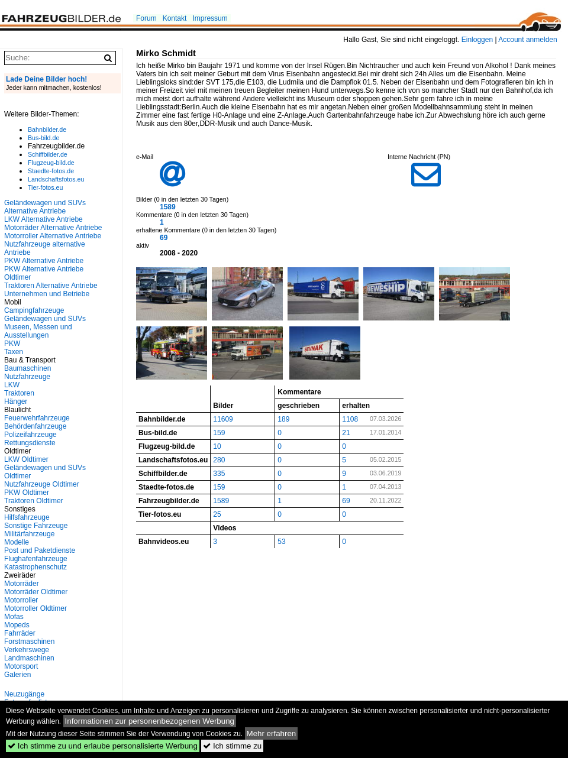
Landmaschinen (29, 658)
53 (281, 541)
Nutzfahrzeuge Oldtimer (41, 484)
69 (163, 238)
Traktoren (19, 393)
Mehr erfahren (271, 733)
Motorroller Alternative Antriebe (52, 236)
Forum (146, 18)
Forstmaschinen (29, 641)
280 (219, 460)
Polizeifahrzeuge (30, 434)
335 (219, 473)
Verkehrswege (26, 650)
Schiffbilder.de (47, 154)
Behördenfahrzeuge (35, 426)
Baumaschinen (27, 368)
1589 (168, 207)
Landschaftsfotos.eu (56, 179)
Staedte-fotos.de (51, 170)
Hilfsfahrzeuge (27, 517)
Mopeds (17, 625)
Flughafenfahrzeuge (35, 559)
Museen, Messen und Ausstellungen (38, 331)
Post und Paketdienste (39, 550)
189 (283, 419)
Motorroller (21, 600)
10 (217, 446)
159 (219, 433)
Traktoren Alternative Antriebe (51, 285)
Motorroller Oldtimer (35, 608)
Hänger (15, 401)
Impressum (209, 18)
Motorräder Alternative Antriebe (53, 227)
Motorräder (21, 583)
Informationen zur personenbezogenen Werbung (150, 721)
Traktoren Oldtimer (33, 501)
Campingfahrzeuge (34, 310)
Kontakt (175, 18)
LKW (12, 385)
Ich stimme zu (232, 745)
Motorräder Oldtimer (35, 592)
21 (346, 433)
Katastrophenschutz (35, 567)
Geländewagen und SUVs (45, 319)
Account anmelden (527, 39)
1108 (350, 419)
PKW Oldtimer (26, 492)
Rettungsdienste (30, 443)
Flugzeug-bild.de (51, 162)
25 (217, 514)
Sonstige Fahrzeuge (35, 525)
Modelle (16, 542)
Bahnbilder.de (47, 129)
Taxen (13, 352)
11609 (223, 419)
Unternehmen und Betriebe (46, 294)
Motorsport (21, 666)
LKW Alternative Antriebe (43, 219)
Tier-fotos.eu (45, 187)
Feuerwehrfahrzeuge (37, 418)
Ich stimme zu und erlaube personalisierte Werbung (103, 745)
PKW (12, 343)
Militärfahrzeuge (29, 534)
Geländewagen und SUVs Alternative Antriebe (45, 207)
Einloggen (477, 39)
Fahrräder (20, 633)
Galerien (17, 674)
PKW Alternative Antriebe (43, 261)
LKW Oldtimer (26, 459)
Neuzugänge (24, 694)
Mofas (14, 617)
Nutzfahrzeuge (27, 376)
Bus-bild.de (43, 137)
